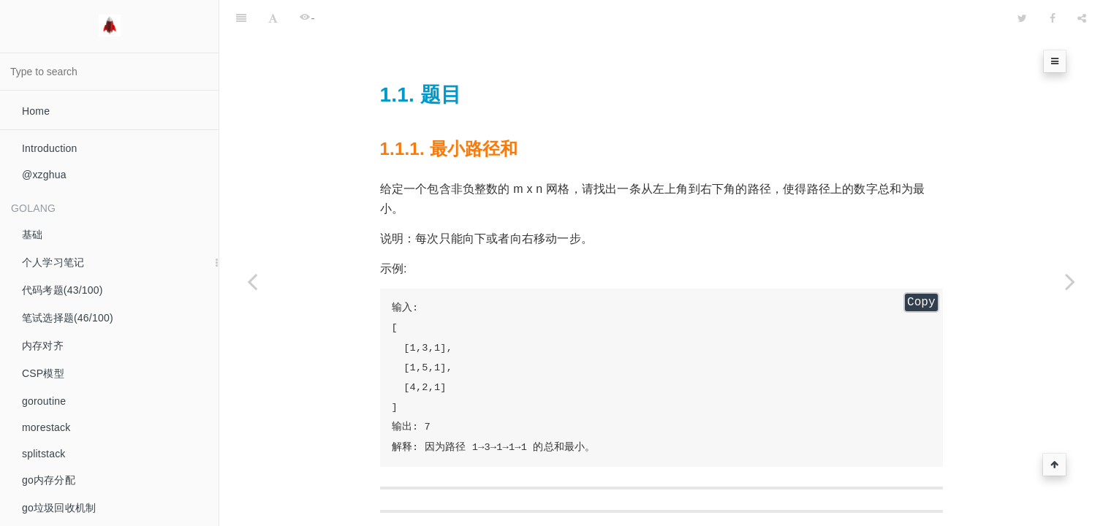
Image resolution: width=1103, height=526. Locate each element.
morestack (46, 427)
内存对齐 (43, 345)
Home (36, 111)
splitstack (44, 454)
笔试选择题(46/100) (67, 318)
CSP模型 (43, 373)
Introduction (49, 148)
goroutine (44, 401)
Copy (921, 265)
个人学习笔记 (53, 262)
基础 (32, 234)
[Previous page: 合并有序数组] (252, 281)
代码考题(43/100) (62, 290)
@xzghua (44, 174)
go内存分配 (48, 480)
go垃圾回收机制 (59, 508)
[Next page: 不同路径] (1070, 281)
